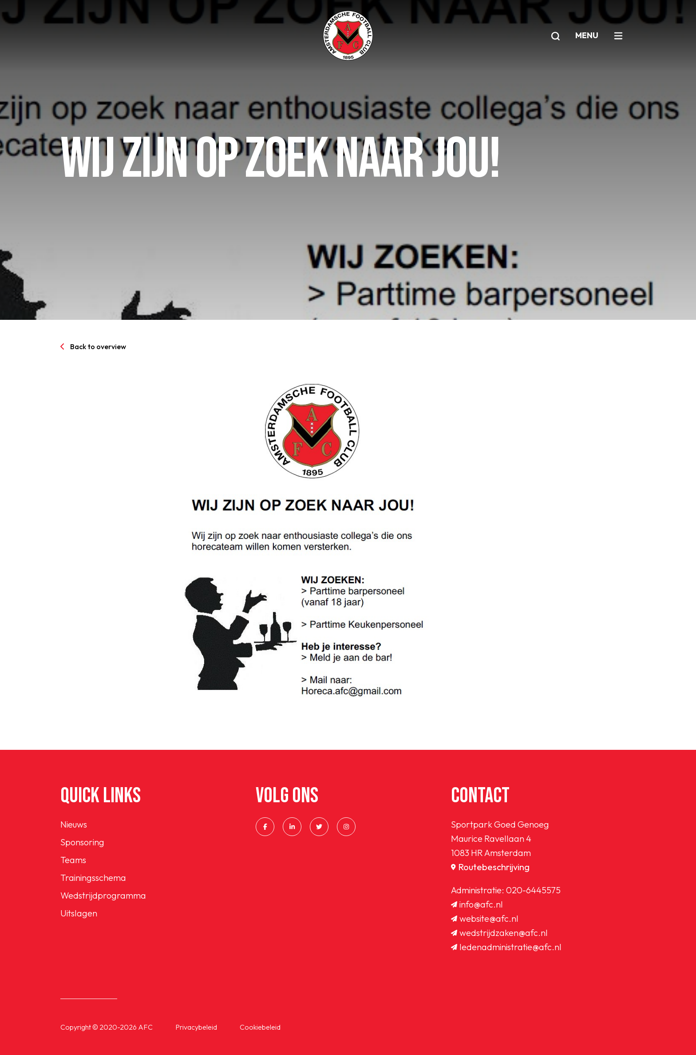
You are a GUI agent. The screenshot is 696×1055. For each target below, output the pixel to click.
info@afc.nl (477, 904)
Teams (73, 859)
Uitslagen (78, 913)
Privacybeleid (196, 1027)
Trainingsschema (93, 877)
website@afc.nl (484, 918)
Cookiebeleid (260, 1027)
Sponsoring (82, 842)
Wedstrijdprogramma (103, 895)
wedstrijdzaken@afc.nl (499, 932)
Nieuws (73, 824)
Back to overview (93, 346)
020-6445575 (533, 890)
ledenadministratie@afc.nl (506, 946)
